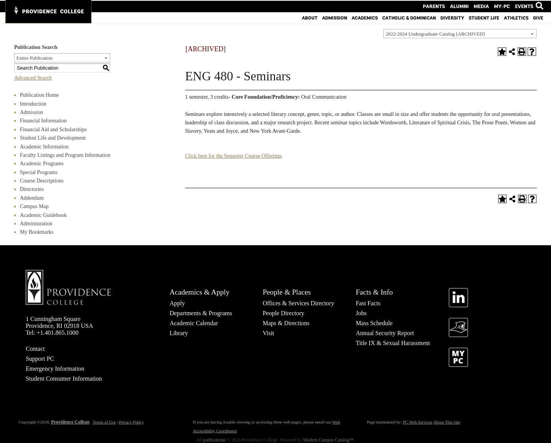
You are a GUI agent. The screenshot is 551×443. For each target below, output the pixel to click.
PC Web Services (417, 422)
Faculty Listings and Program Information (65, 155)
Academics (365, 17)
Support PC (40, 358)
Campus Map (34, 206)
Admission (334, 17)
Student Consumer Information (64, 378)
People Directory (283, 313)
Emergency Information (55, 368)
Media (485, 6)
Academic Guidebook (43, 215)
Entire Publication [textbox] (34, 58)
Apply (177, 303)
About (310, 17)
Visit (268, 333)
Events (524, 6)
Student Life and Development (53, 138)
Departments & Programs (201, 313)
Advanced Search (33, 78)
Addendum (32, 198)
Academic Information (44, 147)
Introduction (33, 104)
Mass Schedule (374, 323)
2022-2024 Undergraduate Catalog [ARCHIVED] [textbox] (435, 34)
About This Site (446, 422)
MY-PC (503, 6)
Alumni (464, 6)
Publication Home (39, 95)
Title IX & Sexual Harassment (393, 343)
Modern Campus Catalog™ (328, 440)
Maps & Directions (286, 323)
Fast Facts (368, 303)
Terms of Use (104, 422)
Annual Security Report (385, 333)
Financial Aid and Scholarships (53, 129)
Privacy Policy (131, 422)
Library (179, 333)
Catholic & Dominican (409, 17)
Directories (32, 189)
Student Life (484, 17)
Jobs (361, 313)
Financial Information (43, 121)
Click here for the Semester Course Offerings (233, 156)
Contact (35, 348)
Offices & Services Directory (298, 303)
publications (214, 440)
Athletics (516, 17)
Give (538, 17)
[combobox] (459, 33)
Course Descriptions (42, 181)
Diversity (452, 17)
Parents (441, 6)
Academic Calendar (194, 323)
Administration (36, 223)
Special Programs (38, 172)
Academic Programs (42, 163)
